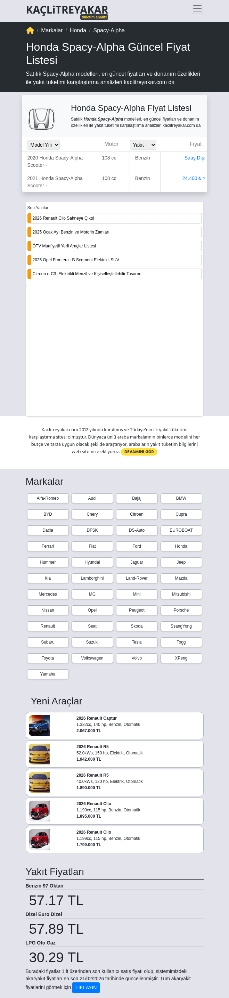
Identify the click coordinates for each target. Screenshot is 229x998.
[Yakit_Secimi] (143, 145)
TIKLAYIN (86, 987)
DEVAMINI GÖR (139, 452)
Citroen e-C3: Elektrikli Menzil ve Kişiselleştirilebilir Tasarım (87, 273)
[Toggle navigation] (197, 8)
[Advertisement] (114, 351)
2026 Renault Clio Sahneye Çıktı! (63, 218)
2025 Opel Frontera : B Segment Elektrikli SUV (76, 259)
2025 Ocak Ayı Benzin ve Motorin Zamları (71, 232)
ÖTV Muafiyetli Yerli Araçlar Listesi (64, 246)
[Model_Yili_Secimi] (43, 145)
